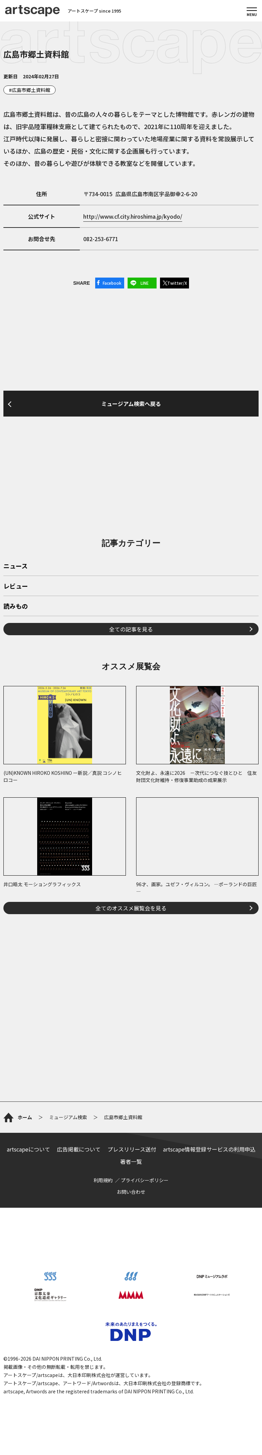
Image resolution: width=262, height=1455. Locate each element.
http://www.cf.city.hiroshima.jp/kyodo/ (132, 216)
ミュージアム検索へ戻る (131, 404)
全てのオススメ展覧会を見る (131, 908)
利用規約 (103, 1180)
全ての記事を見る (131, 629)
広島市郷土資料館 (31, 90)
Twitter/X (177, 283)
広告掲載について (79, 1149)
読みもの (15, 606)
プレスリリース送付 (131, 1149)
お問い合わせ (131, 1191)
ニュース (15, 566)
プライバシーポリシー (145, 1180)
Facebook (112, 283)
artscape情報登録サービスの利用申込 (209, 1149)
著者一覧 (131, 1161)
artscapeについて (28, 1149)
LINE (145, 283)
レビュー (15, 586)
